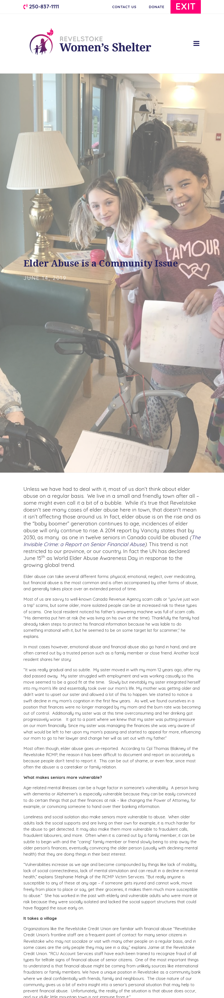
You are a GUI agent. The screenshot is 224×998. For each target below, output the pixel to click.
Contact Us (124, 6)
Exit (185, 6)
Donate (156, 6)
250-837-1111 (41, 6)
